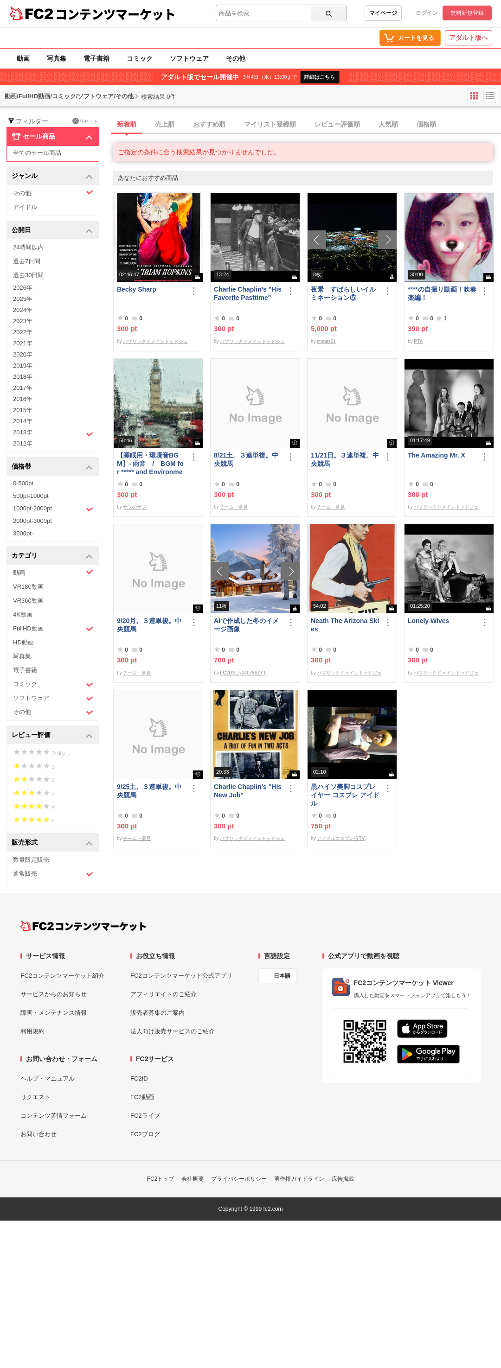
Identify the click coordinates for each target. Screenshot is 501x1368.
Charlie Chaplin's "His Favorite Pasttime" (248, 293)
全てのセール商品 (37, 152)
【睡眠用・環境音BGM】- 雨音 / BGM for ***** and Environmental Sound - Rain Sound (150, 464)
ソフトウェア (189, 58)
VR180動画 (28, 586)
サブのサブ (134, 506)
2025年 (22, 298)
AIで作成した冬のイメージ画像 (246, 625)
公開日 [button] (52, 230)
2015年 (22, 410)
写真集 (56, 58)
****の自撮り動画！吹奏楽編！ (442, 293)
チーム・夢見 (234, 506)
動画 (23, 58)
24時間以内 (28, 247)
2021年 (22, 343)
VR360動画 (28, 600)
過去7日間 (26, 261)
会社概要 (192, 1179)
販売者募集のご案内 (157, 1012)
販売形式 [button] (52, 843)
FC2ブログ (145, 1134)
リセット (85, 121)
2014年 (22, 421)
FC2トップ (160, 1179)
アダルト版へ (468, 37)
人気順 (388, 124)
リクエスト (35, 1097)
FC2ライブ (145, 1115)
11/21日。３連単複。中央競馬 (345, 459)
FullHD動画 (53, 629)
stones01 (326, 341)
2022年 (22, 332)
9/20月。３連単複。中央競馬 (149, 625)
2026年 (22, 287)
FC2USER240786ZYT (243, 672)
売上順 (164, 124)
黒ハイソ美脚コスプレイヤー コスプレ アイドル (345, 795)
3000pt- (23, 533)
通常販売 (53, 874)
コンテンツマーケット (115, 14)
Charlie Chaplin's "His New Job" (248, 791)
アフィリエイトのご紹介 (163, 994)
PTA (418, 341)
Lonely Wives (428, 620)
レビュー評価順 (337, 124)
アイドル (25, 207)
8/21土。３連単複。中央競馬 (246, 459)
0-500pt (23, 483)
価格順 (426, 124)
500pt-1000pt (31, 495)
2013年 (53, 433)
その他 (235, 58)
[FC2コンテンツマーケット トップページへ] (83, 925)
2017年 (22, 387)
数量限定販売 (31, 859)
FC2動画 (142, 1097)
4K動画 (22, 614)
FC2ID (139, 1078)
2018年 (22, 376)
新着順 (126, 124)
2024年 (22, 309)
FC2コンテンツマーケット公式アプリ (181, 975)
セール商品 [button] (52, 136)
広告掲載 (343, 1179)
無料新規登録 (467, 13)
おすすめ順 (209, 124)
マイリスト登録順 (270, 124)
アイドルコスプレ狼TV (341, 838)
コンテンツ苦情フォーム (53, 1115)
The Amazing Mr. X (436, 455)
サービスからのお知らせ (53, 994)
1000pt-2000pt (53, 509)
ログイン (427, 13)
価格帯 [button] (52, 467)
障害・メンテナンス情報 (53, 1012)
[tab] (307, 124)
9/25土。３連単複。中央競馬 (149, 791)
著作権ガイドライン (299, 1179)
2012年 (22, 443)
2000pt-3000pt (32, 520)
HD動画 (23, 642)
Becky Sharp (136, 289)
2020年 (22, 354)
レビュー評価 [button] (52, 735)
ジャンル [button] (52, 176)
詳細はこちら (319, 77)
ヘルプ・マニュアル (47, 1078)
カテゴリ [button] (52, 556)
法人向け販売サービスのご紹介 (172, 1031)
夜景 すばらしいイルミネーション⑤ (343, 293)
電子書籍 (96, 58)
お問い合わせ (38, 1134)
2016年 (22, 398)
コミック (140, 58)
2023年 (22, 321)
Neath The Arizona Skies (345, 625)
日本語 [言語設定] (282, 976)
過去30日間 (28, 275)
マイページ (383, 13)
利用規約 (32, 1031)
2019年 (22, 365)
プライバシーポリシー (239, 1179)
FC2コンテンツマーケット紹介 (62, 975)
